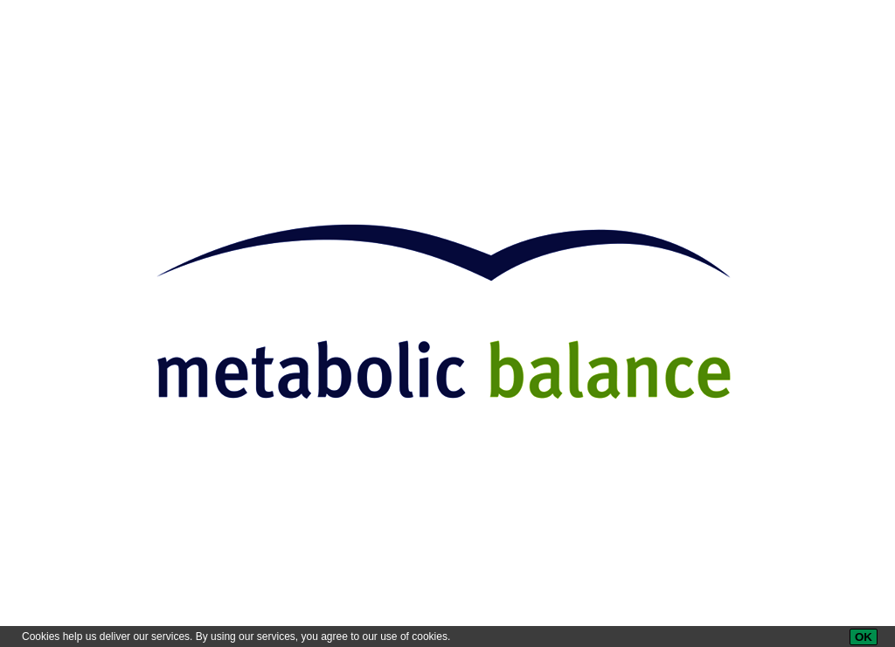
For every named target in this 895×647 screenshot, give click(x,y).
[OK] (864, 637)
